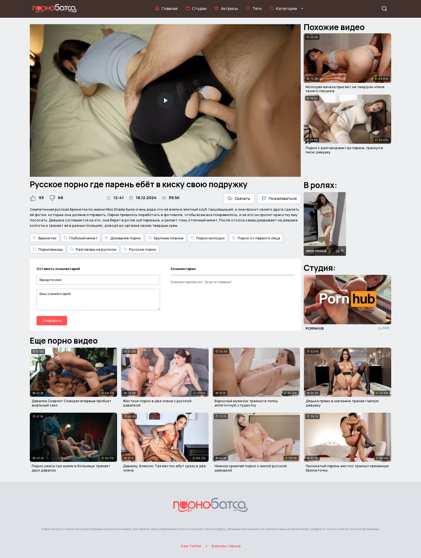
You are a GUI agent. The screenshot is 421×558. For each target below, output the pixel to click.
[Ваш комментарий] (98, 299)
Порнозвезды (48, 249)
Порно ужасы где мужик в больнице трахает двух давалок (71, 468)
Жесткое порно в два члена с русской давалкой (157, 403)
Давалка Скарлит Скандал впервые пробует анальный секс (71, 403)
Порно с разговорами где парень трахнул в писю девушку (344, 149)
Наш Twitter (191, 545)
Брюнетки (44, 238)
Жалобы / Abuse (226, 545)
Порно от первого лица (256, 238)
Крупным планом (165, 238)
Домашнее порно (123, 238)
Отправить (52, 320)
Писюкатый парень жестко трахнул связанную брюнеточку (347, 468)
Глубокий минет (80, 238)
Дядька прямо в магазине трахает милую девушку (342, 403)
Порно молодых (208, 238)
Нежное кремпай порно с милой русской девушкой (251, 468)
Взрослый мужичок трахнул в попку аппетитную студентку (246, 403)
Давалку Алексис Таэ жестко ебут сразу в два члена (164, 468)
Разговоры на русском (93, 249)
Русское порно (140, 249)
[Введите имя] (98, 280)
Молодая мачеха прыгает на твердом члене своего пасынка (345, 88)
